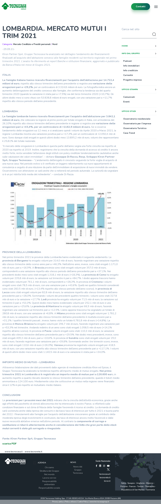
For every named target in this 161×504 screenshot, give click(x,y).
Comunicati (129, 97)
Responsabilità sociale (49, 488)
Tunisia (140, 486)
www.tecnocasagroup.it (99, 502)
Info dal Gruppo (131, 53)
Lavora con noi (49, 478)
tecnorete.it (105, 477)
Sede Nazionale (103, 461)
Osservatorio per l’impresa (137, 123)
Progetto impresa (132, 80)
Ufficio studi (129, 111)
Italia (123, 483)
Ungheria (140, 483)
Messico (149, 483)
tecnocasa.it (104, 474)
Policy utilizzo (70, 502)
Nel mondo (49, 474)
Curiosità (128, 75)
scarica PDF (9, 443)
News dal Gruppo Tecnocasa (78, 469)
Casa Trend (129, 133)
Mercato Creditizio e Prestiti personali (31, 44)
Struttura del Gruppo (49, 471)
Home (125, 46)
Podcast (127, 61)
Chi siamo (49, 467)
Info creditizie (130, 70)
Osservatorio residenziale (136, 119)
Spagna (131, 483)
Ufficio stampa (130, 89)
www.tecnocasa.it (13, 451)
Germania (150, 489)
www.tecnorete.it (33, 451)
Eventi (126, 101)
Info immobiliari (131, 65)
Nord (54, 44)
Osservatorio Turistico (134, 128)
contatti (140, 6)
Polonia (124, 486)
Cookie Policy (82, 502)
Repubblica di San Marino (132, 489)
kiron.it (107, 481)
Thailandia (150, 486)
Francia (132, 486)
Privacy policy (58, 502)
